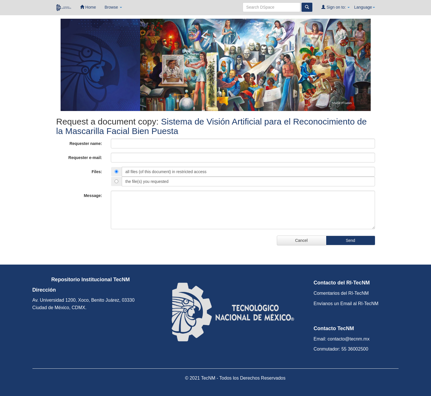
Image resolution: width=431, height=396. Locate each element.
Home (88, 7)
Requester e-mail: (85, 157)
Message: (93, 195)
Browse (113, 7)
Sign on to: (335, 7)
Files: (97, 171)
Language (364, 7)
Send (350, 240)
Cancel (301, 240)
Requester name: (85, 143)
